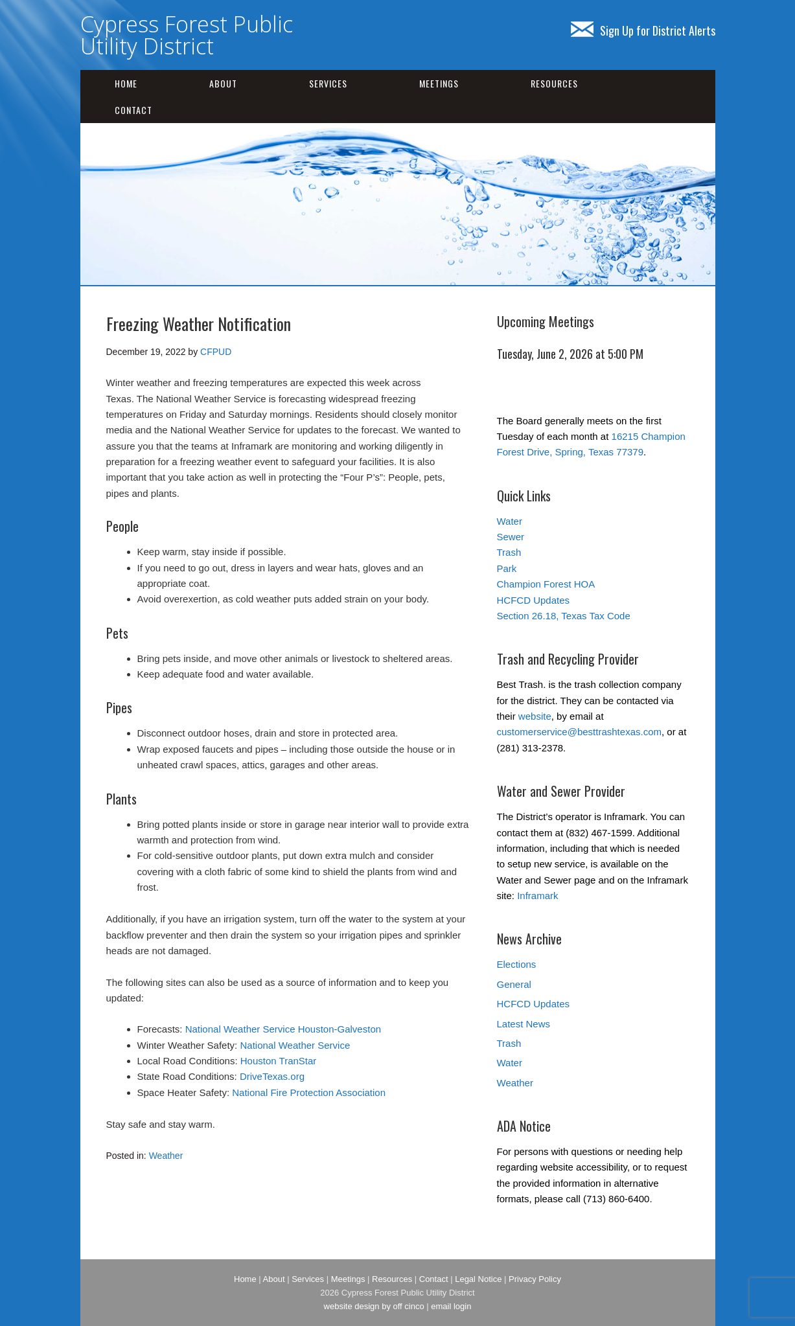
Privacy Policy (535, 1279)
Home (126, 83)
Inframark (537, 895)
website (534, 716)
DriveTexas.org (272, 1076)
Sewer (511, 536)
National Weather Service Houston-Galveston (283, 1029)
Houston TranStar (278, 1060)
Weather (166, 1155)
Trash (509, 552)
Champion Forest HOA (546, 583)
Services (328, 83)
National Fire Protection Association (309, 1092)
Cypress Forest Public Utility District (186, 35)
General (514, 984)
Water (509, 521)
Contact (133, 110)
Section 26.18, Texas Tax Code (563, 615)
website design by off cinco (374, 1306)
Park (507, 568)
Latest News (524, 1023)
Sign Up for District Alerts (643, 30)
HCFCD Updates (533, 600)
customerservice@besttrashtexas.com (579, 731)
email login (451, 1306)
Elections (516, 964)
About (223, 83)
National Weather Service (295, 1045)
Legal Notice (478, 1279)
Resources (554, 83)
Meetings (439, 83)
